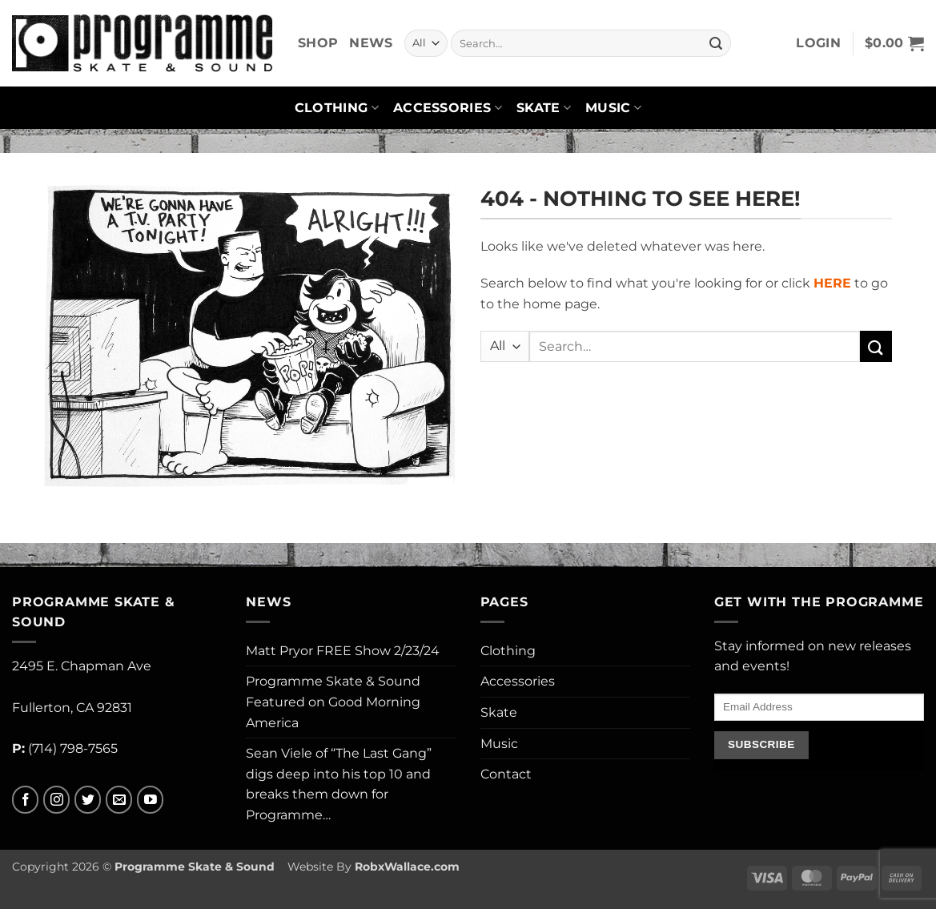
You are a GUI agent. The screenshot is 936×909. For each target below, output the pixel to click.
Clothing (337, 108)
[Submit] (715, 43)
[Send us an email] (119, 800)
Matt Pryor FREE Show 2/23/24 (343, 650)
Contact (506, 774)
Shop (318, 42)
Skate (543, 108)
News (370, 42)
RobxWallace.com (407, 866)
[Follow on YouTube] (150, 800)
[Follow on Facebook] (25, 800)
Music (613, 108)
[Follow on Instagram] (56, 800)
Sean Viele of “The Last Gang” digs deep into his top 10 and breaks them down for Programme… (339, 784)
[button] (818, 43)
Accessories (447, 108)
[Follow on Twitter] (87, 800)
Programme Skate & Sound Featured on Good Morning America (333, 702)
